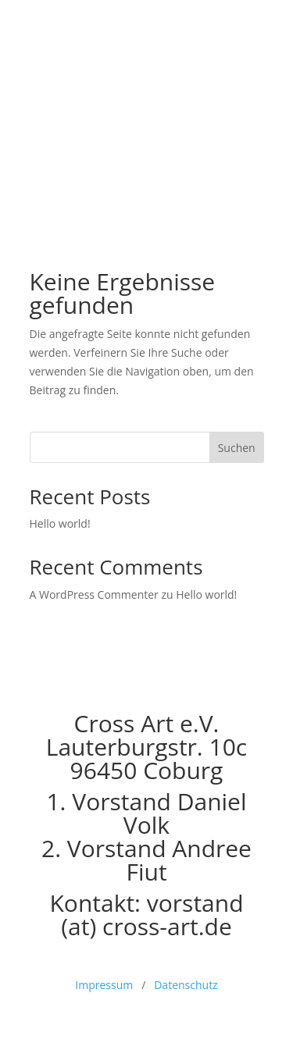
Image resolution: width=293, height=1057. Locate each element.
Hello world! (60, 523)
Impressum (104, 984)
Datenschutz (185, 984)
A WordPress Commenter (94, 594)
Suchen (236, 447)
